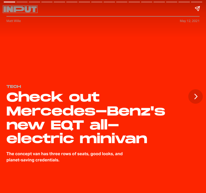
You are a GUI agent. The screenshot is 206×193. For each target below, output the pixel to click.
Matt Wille (13, 21)
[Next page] (195, 96)
